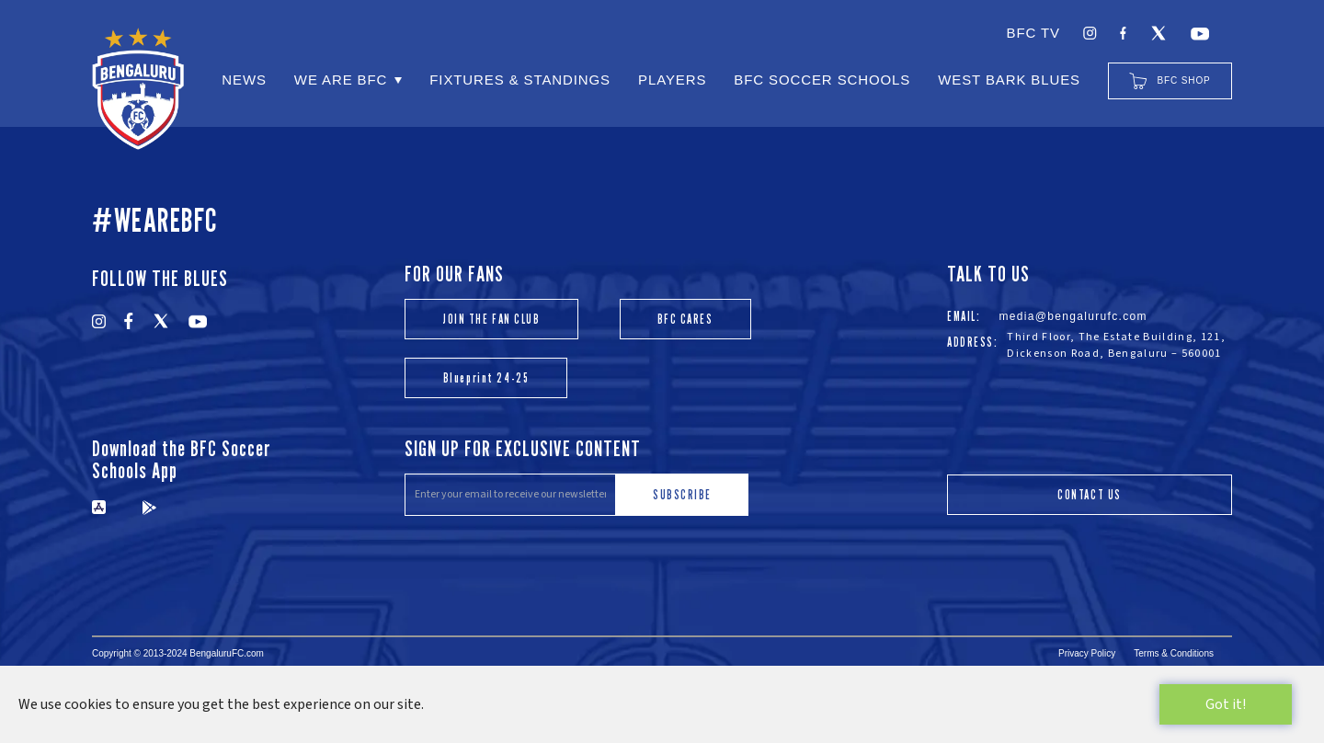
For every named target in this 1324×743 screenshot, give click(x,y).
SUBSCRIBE (682, 494)
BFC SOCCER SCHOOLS (822, 79)
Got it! (1225, 704)
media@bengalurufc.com (1073, 316)
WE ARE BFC (340, 79)
